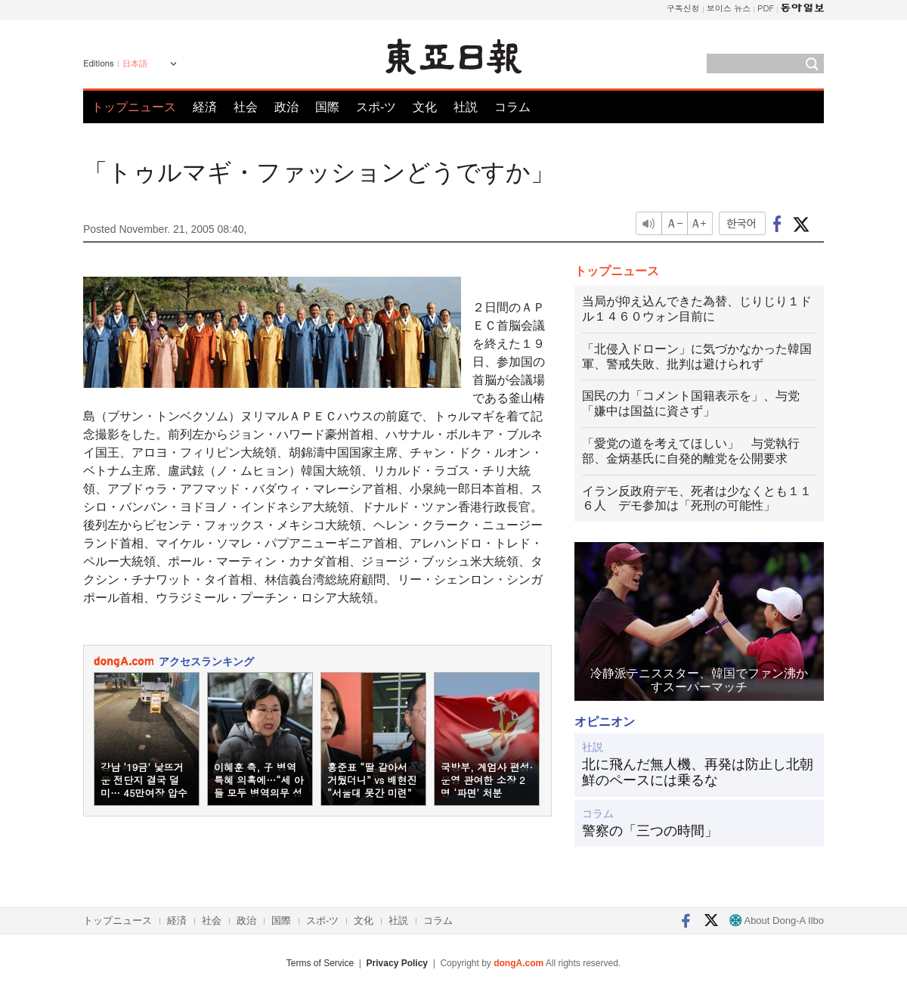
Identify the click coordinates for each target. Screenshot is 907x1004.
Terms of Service (320, 963)
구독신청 (683, 8)
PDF (765, 8)
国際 (327, 107)
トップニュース (133, 107)
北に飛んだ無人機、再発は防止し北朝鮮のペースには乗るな (697, 773)
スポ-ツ (376, 107)
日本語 (134, 63)
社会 (246, 107)
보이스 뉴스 (729, 8)
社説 (466, 107)
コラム (512, 107)
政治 (286, 107)
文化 (425, 107)
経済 (205, 107)
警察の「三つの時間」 (650, 830)
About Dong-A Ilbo (776, 920)
